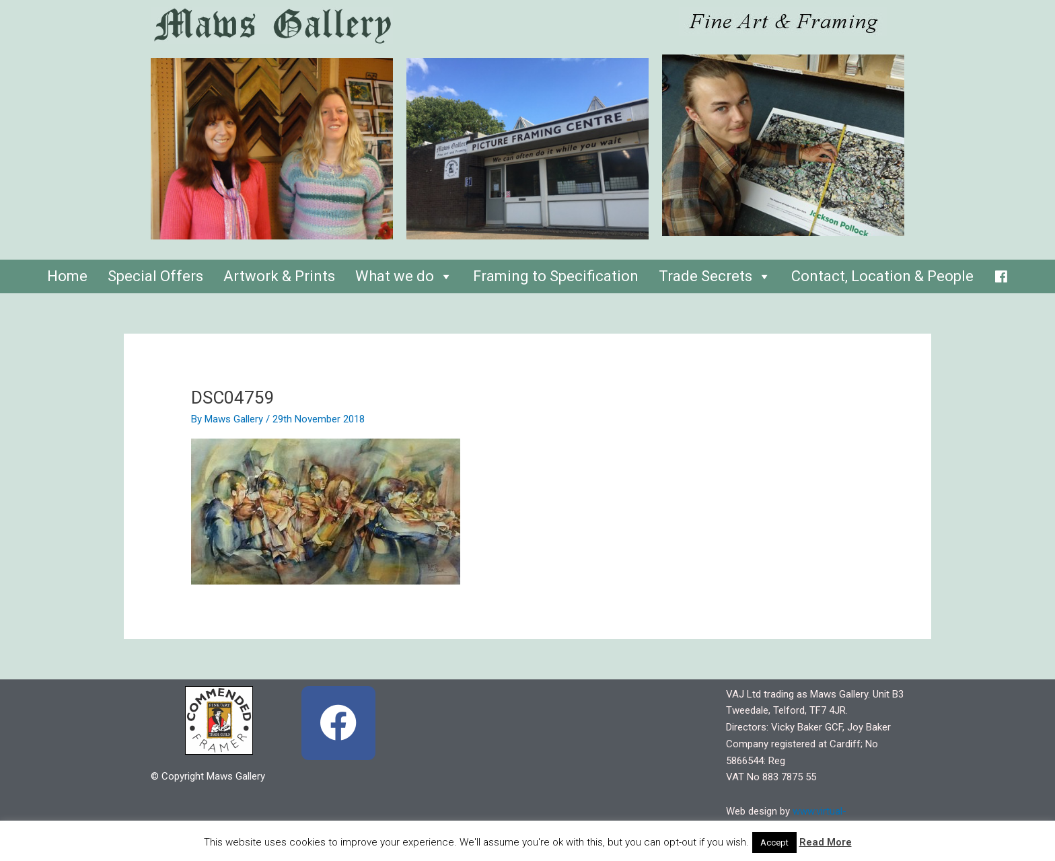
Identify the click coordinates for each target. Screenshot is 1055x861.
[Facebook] (1001, 273)
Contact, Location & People (882, 276)
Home (67, 276)
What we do (404, 276)
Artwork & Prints (279, 276)
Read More (825, 842)
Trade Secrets (715, 276)
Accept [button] (774, 842)
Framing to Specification (556, 276)
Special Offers (155, 276)
